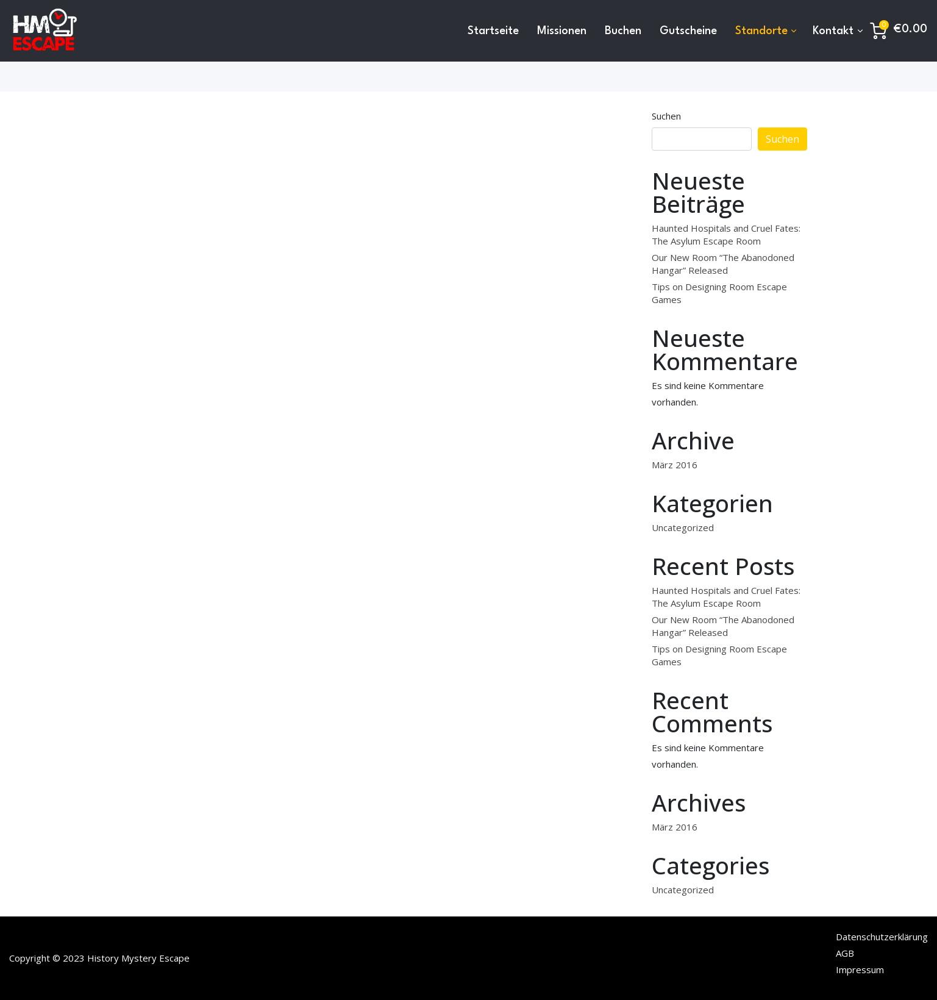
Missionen (561, 31)
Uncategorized (683, 527)
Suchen (666, 116)
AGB (845, 953)
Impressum (860, 969)
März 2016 (674, 465)
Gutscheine (688, 31)
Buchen (623, 31)
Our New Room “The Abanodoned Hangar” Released (723, 263)
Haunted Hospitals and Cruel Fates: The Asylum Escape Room (726, 234)
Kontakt (833, 31)
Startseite (493, 31)
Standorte (761, 31)
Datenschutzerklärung (882, 936)
